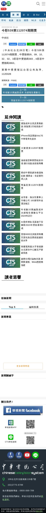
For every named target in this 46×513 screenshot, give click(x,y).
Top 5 (12, 307)
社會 (41, 20)
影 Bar (36, 15)
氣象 (11, 20)
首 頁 (5, 15)
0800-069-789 (27, 491)
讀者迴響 (13, 277)
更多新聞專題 (23, 366)
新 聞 (15, 15)
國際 (26, 20)
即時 (3, 20)
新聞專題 (6, 317)
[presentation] (44, 14)
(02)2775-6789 (15, 485)
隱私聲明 (39, 511)
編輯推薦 (34, 307)
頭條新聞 (6, 298)
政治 (18, 20)
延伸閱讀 (13, 117)
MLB (33, 20)
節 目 (26, 15)
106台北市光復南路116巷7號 (22, 479)
